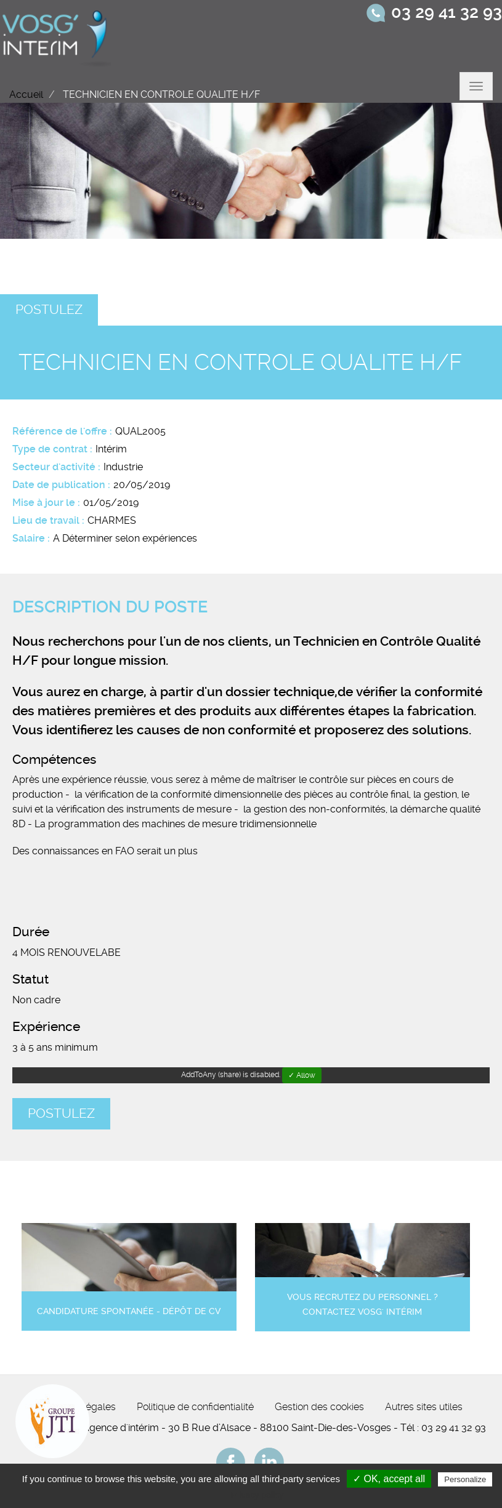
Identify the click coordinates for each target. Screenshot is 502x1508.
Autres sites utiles (424, 1407)
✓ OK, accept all (389, 1479)
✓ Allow (301, 1075)
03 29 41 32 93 (446, 12)
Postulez (49, 309)
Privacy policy (257, 1495)
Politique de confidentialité (195, 1407)
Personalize (465, 1479)
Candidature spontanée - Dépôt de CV (129, 1311)
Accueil (26, 94)
